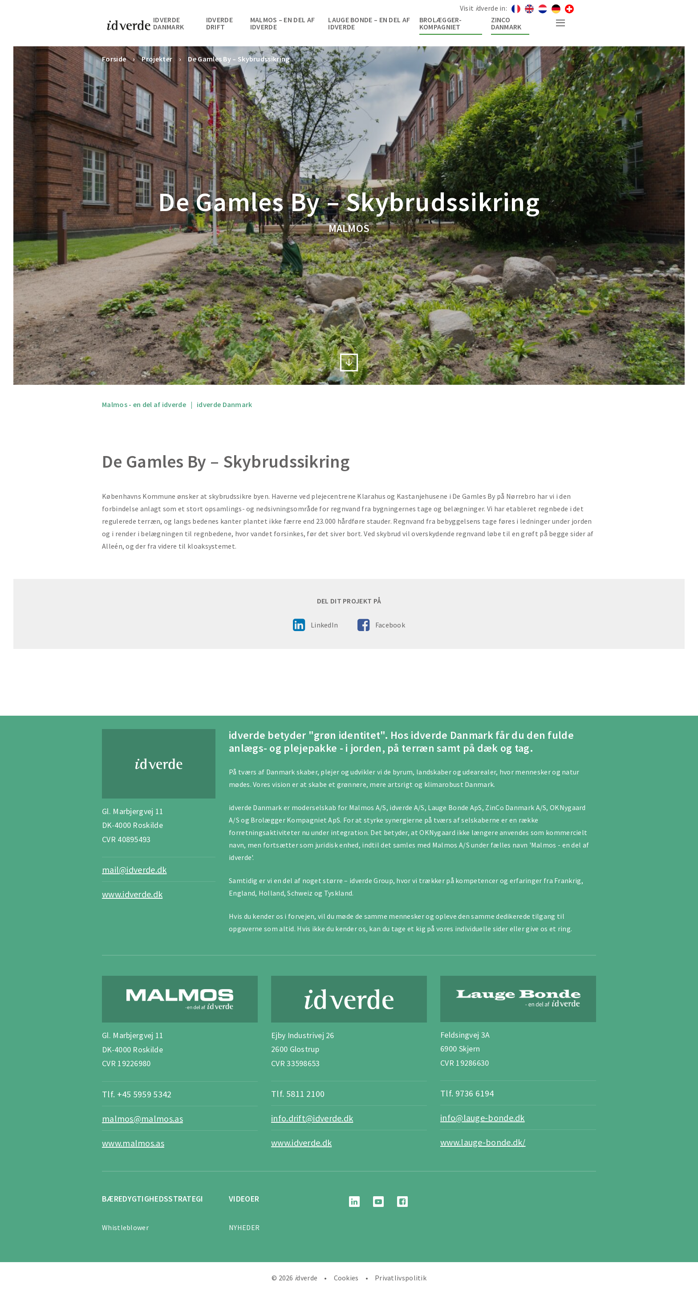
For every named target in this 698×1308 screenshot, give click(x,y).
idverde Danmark (168, 23)
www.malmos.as (133, 1143)
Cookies (346, 1277)
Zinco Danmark (506, 23)
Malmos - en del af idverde (144, 404)
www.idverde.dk (132, 894)
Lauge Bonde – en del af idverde (369, 23)
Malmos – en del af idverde (282, 23)
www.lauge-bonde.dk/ (483, 1142)
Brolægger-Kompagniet (440, 23)
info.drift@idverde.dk (312, 1118)
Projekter (157, 58)
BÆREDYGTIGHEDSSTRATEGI (152, 1199)
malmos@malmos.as (142, 1118)
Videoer (244, 1199)
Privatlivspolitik (400, 1277)
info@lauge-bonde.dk (482, 1117)
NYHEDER (244, 1227)
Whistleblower (125, 1227)
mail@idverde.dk (134, 869)
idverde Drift (219, 23)
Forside (114, 58)
